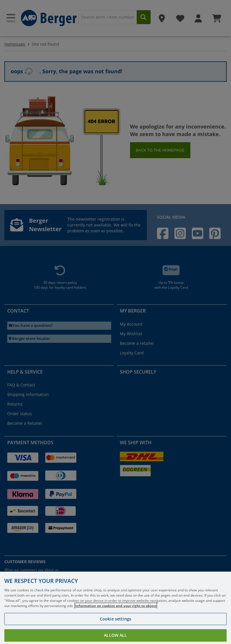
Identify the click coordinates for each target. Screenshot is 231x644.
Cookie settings (115, 628)
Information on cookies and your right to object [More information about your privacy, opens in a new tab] (115, 615)
